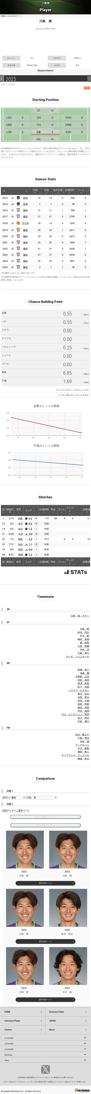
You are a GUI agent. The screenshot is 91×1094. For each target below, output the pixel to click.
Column (8, 1030)
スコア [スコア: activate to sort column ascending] (28, 510)
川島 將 (84, 629)
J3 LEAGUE (8, 1049)
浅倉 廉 (84, 673)
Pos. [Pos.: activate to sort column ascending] (53, 510)
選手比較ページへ (45, 825)
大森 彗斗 (83, 653)
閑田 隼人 (83, 751)
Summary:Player (12, 1021)
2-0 (30, 539)
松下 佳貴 (83, 687)
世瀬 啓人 (83, 669)
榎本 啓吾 (83, 707)
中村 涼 (84, 649)
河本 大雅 (83, 700)
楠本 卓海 (83, 639)
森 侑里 (84, 642)
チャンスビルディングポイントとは (72, 389)
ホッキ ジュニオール (77, 656)
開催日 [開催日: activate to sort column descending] (9, 510)
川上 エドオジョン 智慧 (75, 714)
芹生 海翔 (83, 711)
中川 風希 (83, 748)
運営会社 (57, 1077)
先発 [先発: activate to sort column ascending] (46, 191)
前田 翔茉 (83, 704)
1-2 (30, 528)
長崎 (20, 554)
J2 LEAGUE (8, 1044)
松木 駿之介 (82, 734)
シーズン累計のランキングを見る (73, 395)
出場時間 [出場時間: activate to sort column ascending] (69, 191)
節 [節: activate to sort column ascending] (3, 510)
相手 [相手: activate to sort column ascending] (18, 510)
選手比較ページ (45, 883)
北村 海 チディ (80, 615)
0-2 (30, 518)
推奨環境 (30, 1077)
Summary (8, 1055)
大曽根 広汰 (82, 676)
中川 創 (84, 635)
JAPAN (52, 1021)
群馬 (25, 198)
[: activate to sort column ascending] (9, 191)
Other (6, 1061)
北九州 (25, 223)
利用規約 (22, 1077)
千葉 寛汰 (83, 738)
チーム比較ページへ (45, 816)
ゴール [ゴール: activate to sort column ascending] (80, 191)
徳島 (20, 518)
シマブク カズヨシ (78, 690)
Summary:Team (56, 1012)
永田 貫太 (83, 697)
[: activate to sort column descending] (4, 191)
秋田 (20, 549)
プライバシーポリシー (43, 1077)
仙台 (20, 528)
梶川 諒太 (83, 693)
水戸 (20, 523)
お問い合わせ (67, 1077)
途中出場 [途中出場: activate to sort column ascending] (58, 191)
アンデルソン (82, 745)
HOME (3, 16)
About (51, 1030)
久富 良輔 (83, 646)
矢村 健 (84, 741)
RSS (87, 88)
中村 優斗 (83, 721)
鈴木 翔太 (83, 632)
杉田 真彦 (83, 680)
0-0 (30, 534)
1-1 (30, 544)
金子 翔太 (83, 718)
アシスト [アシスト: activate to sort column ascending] (69, 510)
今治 (20, 534)
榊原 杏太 (83, 758)
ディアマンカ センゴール (75, 755)
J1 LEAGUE (8, 1038)
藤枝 (25, 210)
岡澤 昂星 (83, 683)
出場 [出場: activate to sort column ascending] (35, 191)
